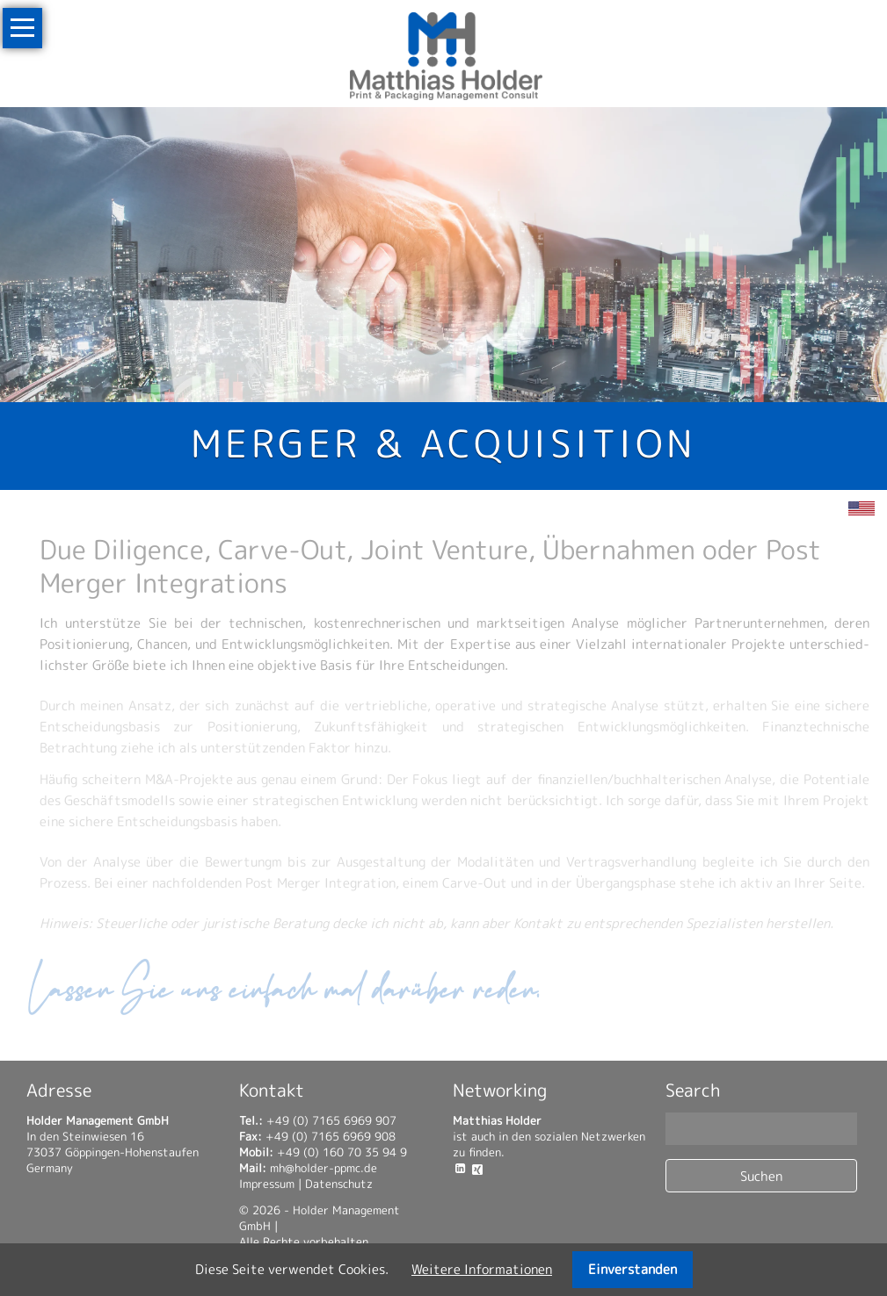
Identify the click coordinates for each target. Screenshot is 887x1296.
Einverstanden (632, 1269)
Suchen (761, 1176)
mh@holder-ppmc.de (323, 1168)
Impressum (266, 1184)
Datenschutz (339, 1184)
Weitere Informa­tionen (481, 1269)
